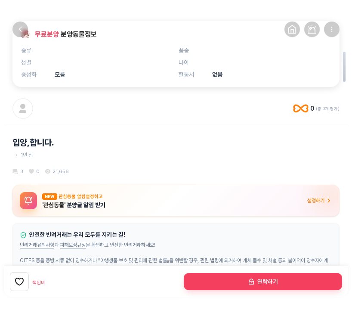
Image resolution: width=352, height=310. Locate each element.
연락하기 (263, 281)
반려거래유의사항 (37, 245)
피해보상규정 (73, 245)
